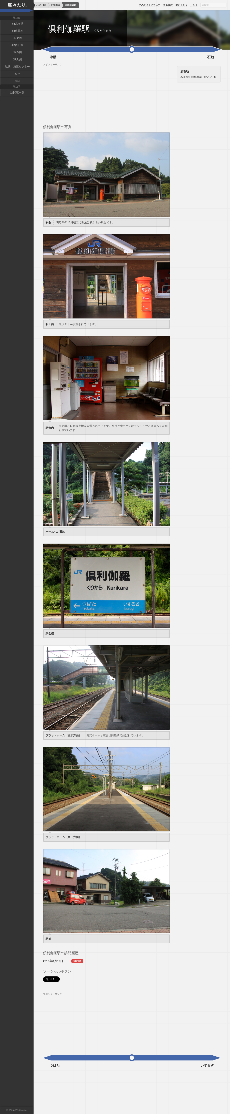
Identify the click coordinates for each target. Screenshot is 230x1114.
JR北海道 (17, 23)
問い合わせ (181, 5)
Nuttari (24, 1110)
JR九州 (17, 59)
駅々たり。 (17, 8)
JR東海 (17, 38)
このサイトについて (149, 5)
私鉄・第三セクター (17, 66)
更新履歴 (168, 5)
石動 (210, 57)
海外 (17, 73)
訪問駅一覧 (17, 92)
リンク (193, 5)
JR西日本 (17, 45)
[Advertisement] (106, 93)
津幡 (53, 57)
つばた (55, 1065)
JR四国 (17, 52)
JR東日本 (17, 30)
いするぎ (207, 1065)
